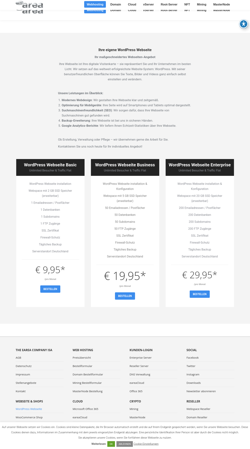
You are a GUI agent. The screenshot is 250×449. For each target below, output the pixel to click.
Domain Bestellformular (88, 374)
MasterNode (137, 417)
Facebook (193, 357)
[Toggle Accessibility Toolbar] (243, 14)
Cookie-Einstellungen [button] (146, 444)
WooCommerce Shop (29, 417)
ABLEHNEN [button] (125, 444)
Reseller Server (139, 366)
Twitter (191, 366)
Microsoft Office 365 (85, 409)
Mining (134, 409)
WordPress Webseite (29, 409)
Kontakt (21, 391)
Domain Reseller (197, 417)
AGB (18, 357)
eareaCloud (137, 383)
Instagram (193, 374)
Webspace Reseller (198, 409)
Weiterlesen (98, 444)
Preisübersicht (82, 357)
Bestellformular (82, 366)
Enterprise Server (141, 357)
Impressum (23, 374)
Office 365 (136, 391)
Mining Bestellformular (87, 383)
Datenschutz (24, 366)
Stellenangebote (26, 383)
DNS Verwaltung (140, 374)
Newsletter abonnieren (201, 391)
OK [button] (111, 444)
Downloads (194, 383)
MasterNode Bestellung (88, 391)
